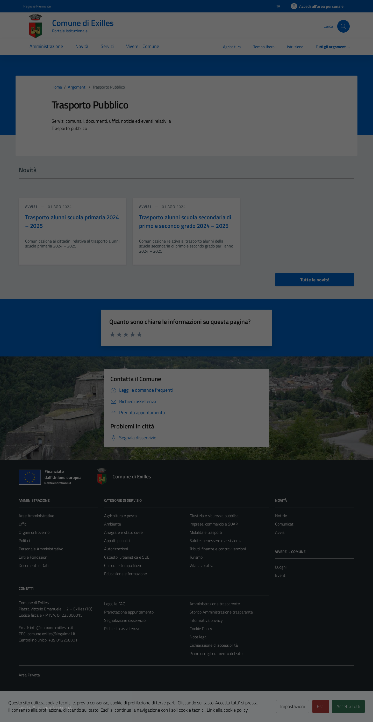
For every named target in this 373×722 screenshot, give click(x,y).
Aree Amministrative (36, 516)
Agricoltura (232, 47)
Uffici (23, 524)
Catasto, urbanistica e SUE (126, 557)
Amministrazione (46, 46)
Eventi (280, 575)
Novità (81, 46)
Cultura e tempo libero (123, 565)
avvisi (31, 206)
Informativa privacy (206, 620)
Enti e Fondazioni (33, 557)
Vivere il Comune (142, 46)
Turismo (196, 557)
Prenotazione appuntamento (129, 612)
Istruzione (295, 47)
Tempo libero (264, 47)
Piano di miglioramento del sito (216, 653)
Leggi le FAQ (115, 604)
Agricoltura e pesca (120, 516)
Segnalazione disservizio (125, 620)
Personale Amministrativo (41, 549)
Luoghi (280, 567)
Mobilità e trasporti (206, 532)
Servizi (107, 46)
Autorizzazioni (116, 549)
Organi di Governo (34, 532)
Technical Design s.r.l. (54, 707)
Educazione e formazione (125, 574)
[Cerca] (343, 26)
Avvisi (280, 532)
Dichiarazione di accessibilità (214, 645)
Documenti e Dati (33, 565)
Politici (24, 540)
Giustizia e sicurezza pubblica (214, 516)
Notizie (281, 516)
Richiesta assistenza (121, 628)
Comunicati (284, 524)
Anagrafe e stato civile (123, 532)
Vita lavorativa (202, 565)
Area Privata (29, 675)
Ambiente (112, 524)
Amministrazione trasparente (215, 604)
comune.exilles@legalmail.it (51, 634)
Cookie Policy (201, 628)
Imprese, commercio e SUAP (214, 524)
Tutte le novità (314, 279)
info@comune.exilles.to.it (51, 627)
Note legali (199, 637)
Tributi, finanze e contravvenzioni (218, 549)
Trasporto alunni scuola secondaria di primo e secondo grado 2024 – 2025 (185, 221)
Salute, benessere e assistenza (216, 540)
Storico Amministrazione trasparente (221, 612)
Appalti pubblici (117, 540)
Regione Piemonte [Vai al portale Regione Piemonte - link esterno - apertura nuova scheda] (37, 6)
